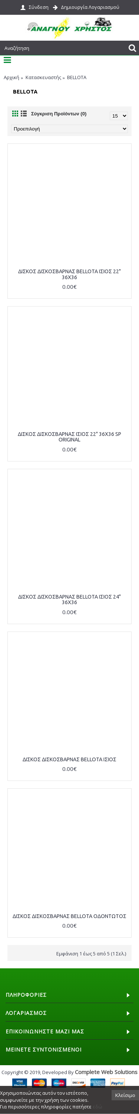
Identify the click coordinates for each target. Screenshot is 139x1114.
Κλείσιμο (125, 1095)
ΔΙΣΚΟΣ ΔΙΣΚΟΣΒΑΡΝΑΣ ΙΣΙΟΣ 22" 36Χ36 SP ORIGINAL (69, 437)
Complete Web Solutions (106, 1072)
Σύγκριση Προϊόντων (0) (58, 113)
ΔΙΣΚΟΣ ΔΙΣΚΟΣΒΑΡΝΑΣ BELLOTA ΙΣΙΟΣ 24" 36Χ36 (69, 599)
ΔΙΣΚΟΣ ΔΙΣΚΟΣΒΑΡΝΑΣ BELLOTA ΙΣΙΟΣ (69, 759)
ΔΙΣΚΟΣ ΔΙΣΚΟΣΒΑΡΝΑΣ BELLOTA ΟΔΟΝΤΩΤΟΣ (69, 916)
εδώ (97, 1106)
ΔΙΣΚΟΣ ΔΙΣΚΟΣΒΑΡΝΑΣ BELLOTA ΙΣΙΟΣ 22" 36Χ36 (69, 274)
